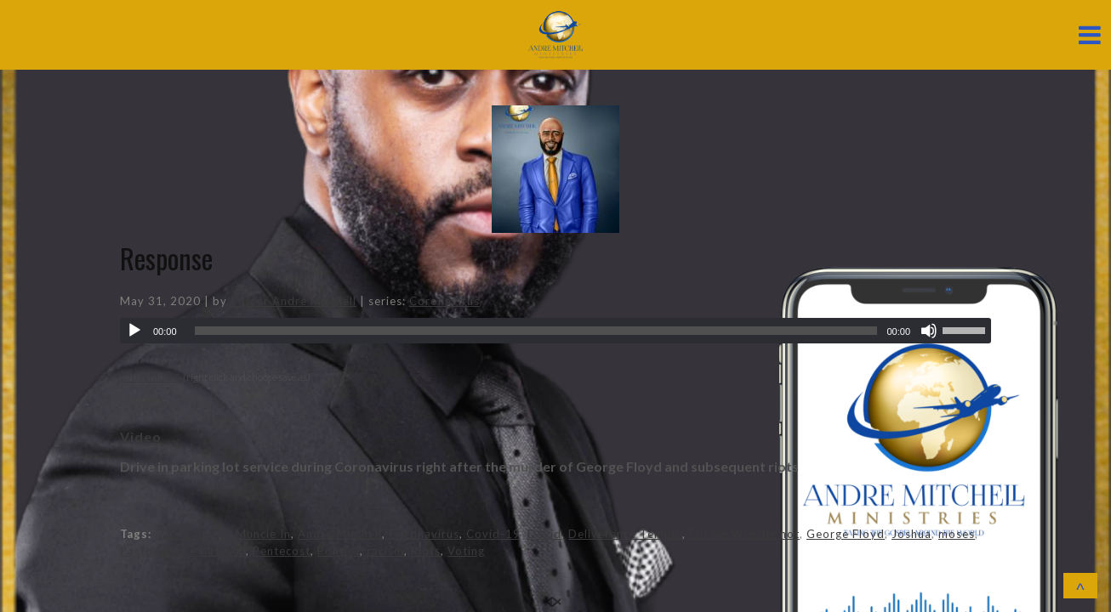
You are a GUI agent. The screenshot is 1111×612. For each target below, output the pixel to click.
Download (150, 375)
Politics (338, 551)
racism (385, 551)
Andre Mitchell (340, 534)
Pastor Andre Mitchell (293, 301)
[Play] (134, 330)
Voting (466, 551)
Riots (426, 551)
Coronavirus (444, 301)
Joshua (912, 534)
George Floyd (845, 534)
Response (166, 258)
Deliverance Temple (625, 534)
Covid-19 (493, 534)
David (544, 534)
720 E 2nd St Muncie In (224, 534)
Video (141, 436)
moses (956, 534)
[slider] (536, 330)
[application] (555, 330)
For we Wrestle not (744, 534)
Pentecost (282, 551)
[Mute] (928, 330)
